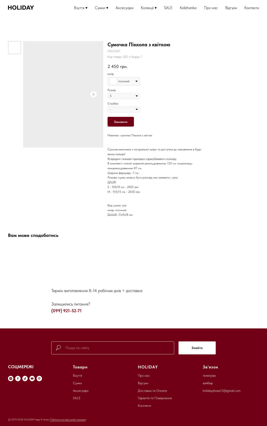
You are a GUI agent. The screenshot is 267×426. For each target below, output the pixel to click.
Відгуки (231, 7)
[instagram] (10, 378)
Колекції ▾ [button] (149, 7)
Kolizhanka (188, 7)
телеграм (209, 375)
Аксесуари (125, 7)
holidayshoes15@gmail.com (222, 391)
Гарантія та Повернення (155, 398)
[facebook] (18, 378)
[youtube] (32, 378)
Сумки (77, 383)
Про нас (211, 7)
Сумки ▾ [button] (101, 7)
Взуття (77, 375)
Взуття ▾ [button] (80, 7)
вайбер (208, 383)
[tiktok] (25, 378)
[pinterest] (39, 378)
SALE (168, 7)
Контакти (251, 7)
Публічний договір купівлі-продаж (67, 419)
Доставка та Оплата (152, 391)
